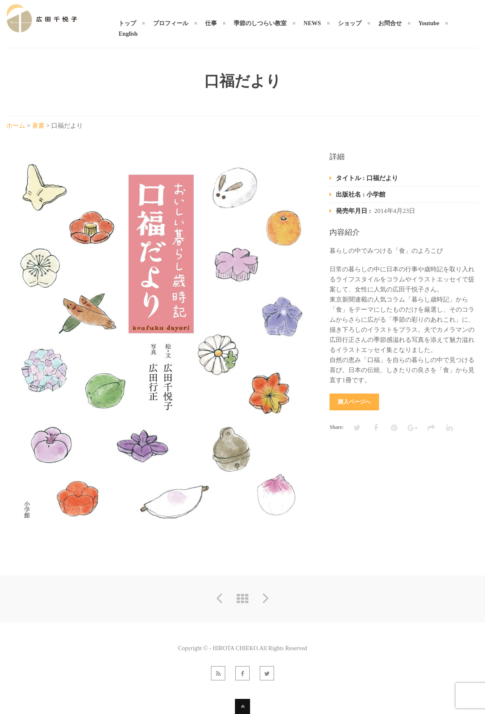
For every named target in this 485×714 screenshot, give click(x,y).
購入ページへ (354, 402)
